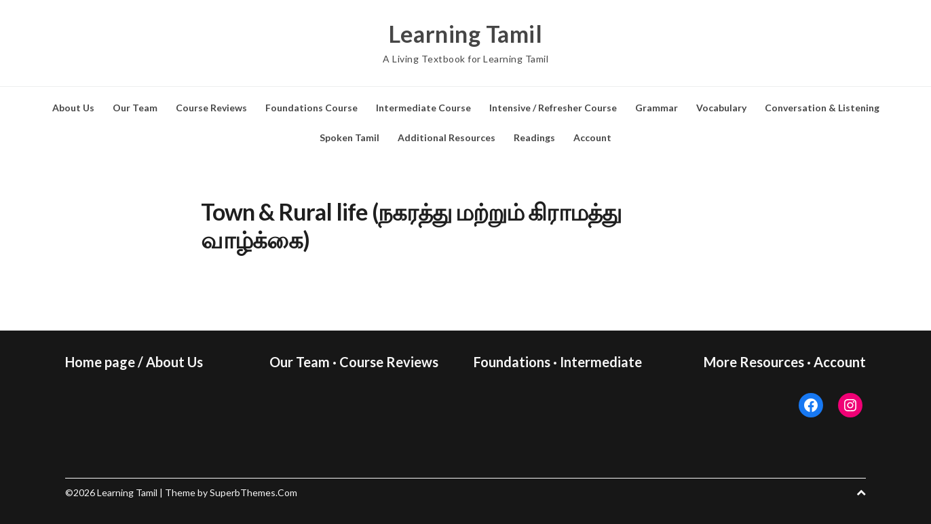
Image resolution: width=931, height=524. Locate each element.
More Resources (754, 362)
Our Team (135, 107)
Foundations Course (311, 107)
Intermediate (601, 362)
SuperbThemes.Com (253, 492)
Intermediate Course (423, 107)
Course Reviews (211, 107)
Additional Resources (446, 137)
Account (592, 137)
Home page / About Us (134, 362)
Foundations (512, 362)
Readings (534, 137)
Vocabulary (721, 107)
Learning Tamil (465, 34)
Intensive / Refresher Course (553, 107)
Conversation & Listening (822, 107)
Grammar (656, 107)
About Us (73, 107)
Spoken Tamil (349, 137)
